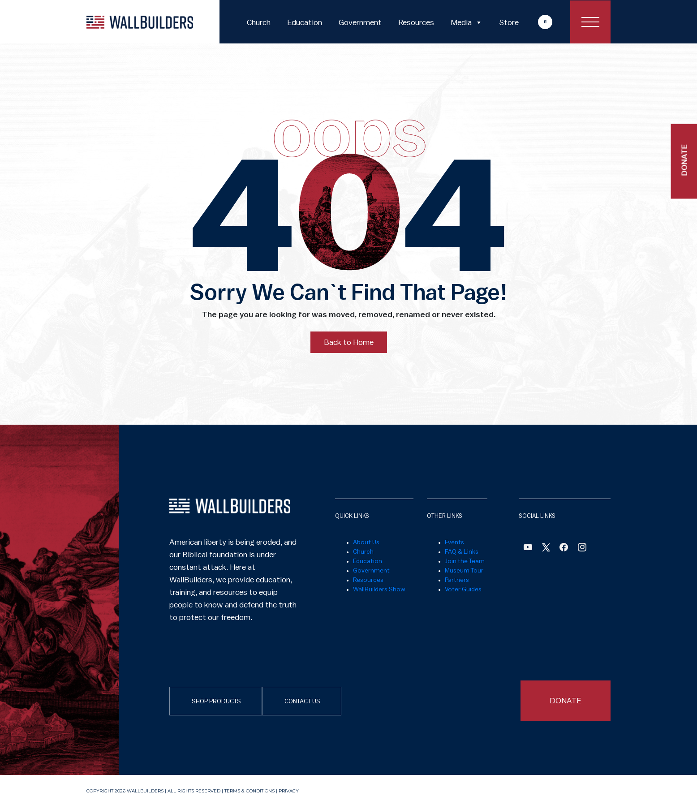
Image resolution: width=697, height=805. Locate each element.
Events (454, 542)
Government (360, 22)
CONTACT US (302, 701)
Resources (416, 22)
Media (466, 22)
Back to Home (349, 342)
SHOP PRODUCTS (216, 701)
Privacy (289, 791)
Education (304, 22)
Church (259, 22)
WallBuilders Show (379, 589)
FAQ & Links (461, 552)
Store (509, 22)
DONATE (565, 701)
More (536, 21)
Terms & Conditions (249, 791)
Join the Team (465, 561)
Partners (457, 580)
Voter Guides (463, 589)
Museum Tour (464, 571)
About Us (366, 542)
